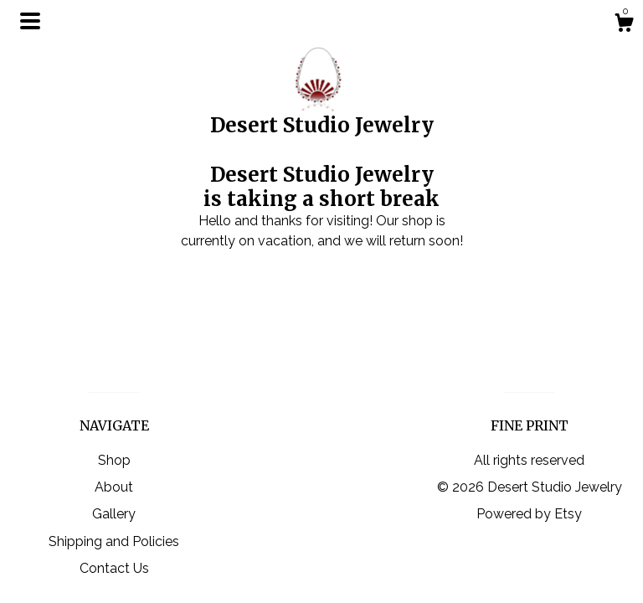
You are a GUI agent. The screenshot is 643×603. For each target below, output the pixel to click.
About (114, 487)
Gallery (114, 514)
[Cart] (624, 25)
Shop (114, 460)
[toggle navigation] (30, 21)
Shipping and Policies (114, 541)
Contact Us (114, 568)
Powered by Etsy (529, 514)
